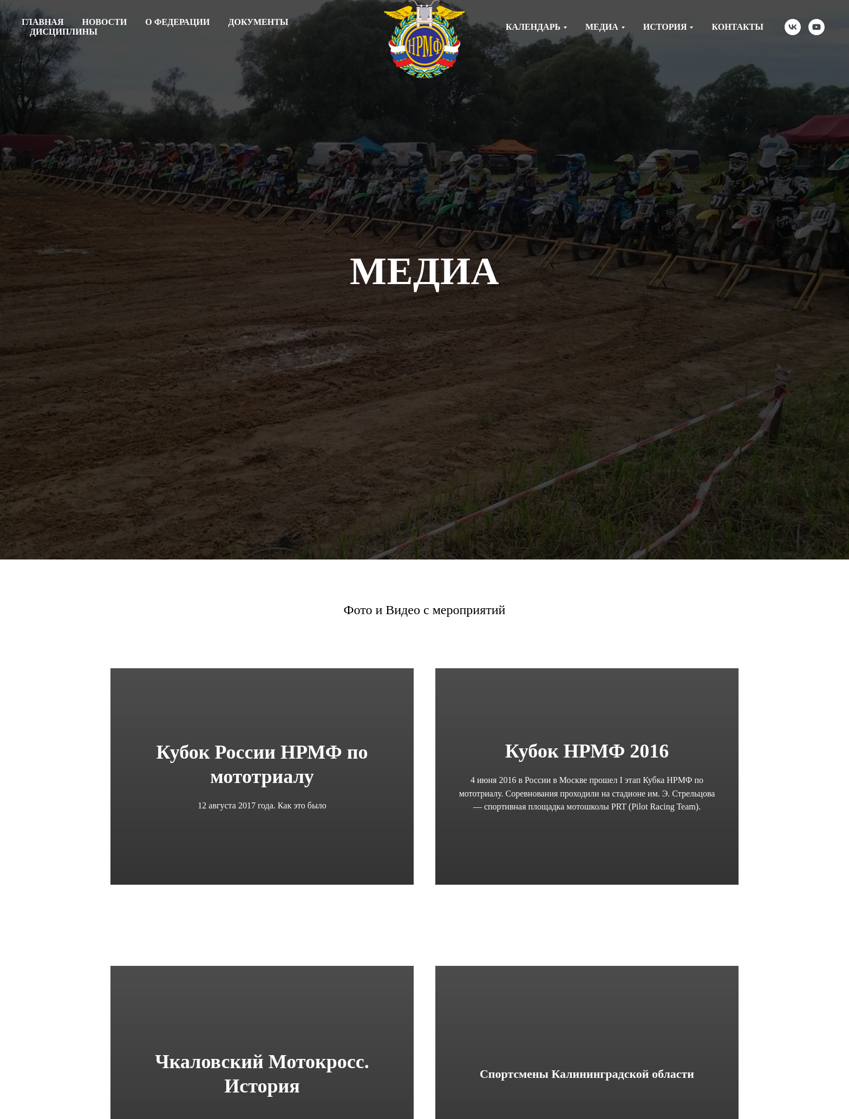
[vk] (793, 27)
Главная (42, 22)
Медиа (601, 26)
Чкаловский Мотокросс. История (262, 1073)
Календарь (533, 26)
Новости (104, 22)
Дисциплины (63, 31)
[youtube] (816, 27)
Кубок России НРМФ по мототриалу (262, 764)
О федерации (177, 22)
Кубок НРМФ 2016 (587, 751)
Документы (258, 22)
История (665, 26)
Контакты (737, 26)
